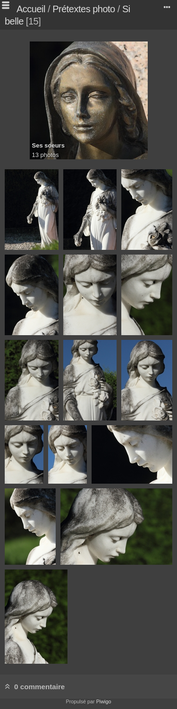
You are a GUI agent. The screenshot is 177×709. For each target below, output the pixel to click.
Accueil (31, 9)
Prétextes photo (83, 9)
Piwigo (103, 701)
